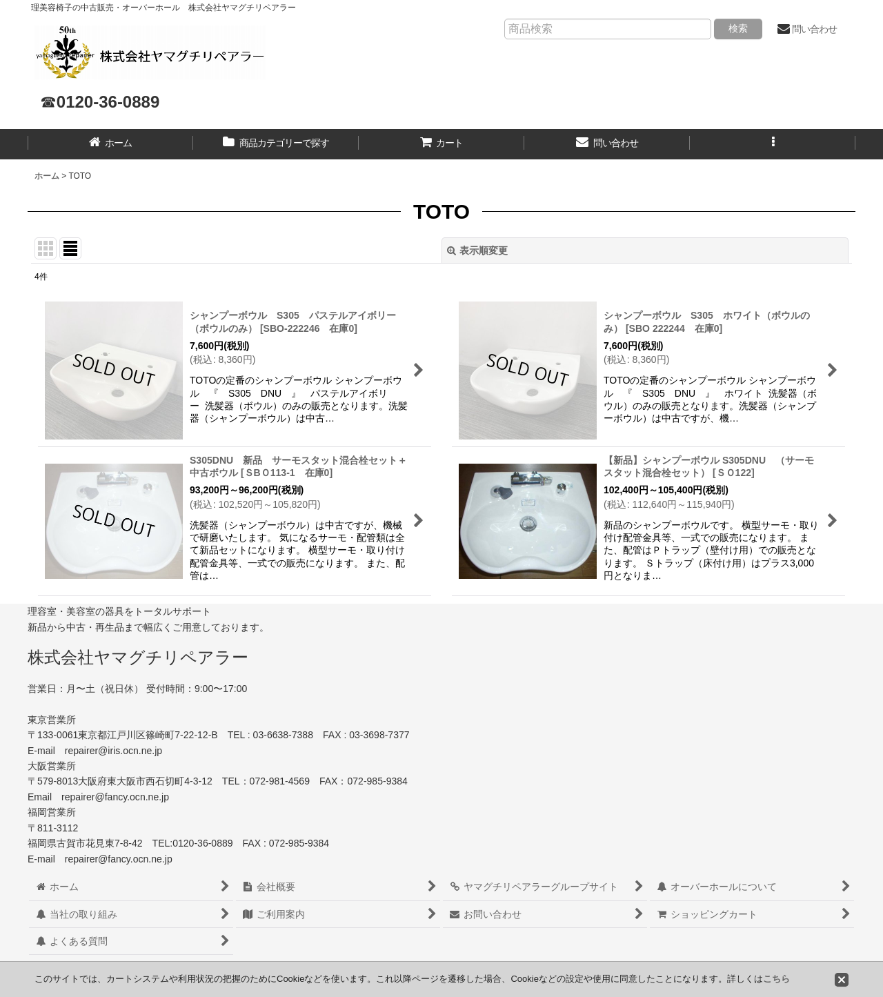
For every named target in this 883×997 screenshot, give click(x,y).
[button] (772, 144)
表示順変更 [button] (477, 250)
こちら (776, 979)
